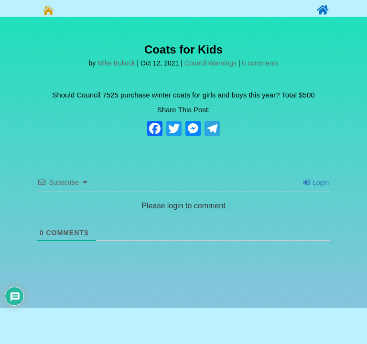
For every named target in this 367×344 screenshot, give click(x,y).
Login (316, 182)
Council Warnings (210, 63)
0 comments (260, 63)
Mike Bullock (116, 63)
